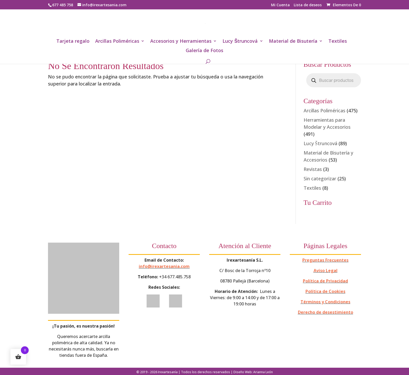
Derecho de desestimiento (325, 312)
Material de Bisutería (293, 41)
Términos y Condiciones (325, 302)
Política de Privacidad (325, 281)
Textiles (337, 41)
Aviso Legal (326, 270)
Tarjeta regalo (72, 41)
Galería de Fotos (204, 50)
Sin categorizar (320, 178)
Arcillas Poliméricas (117, 41)
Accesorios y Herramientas (181, 41)
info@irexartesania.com (164, 266)
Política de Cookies (325, 291)
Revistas (313, 169)
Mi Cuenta (280, 5)
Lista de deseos (308, 5)
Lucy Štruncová (240, 41)
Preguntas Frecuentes (325, 260)
